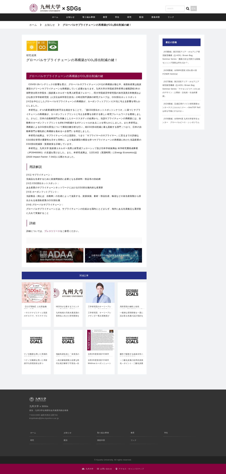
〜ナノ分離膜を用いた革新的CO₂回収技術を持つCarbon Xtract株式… (35, 363)
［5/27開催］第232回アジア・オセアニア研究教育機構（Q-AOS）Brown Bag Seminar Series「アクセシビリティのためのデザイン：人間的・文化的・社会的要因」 (181, 89)
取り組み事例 (88, 17)
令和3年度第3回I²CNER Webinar (98, 355)
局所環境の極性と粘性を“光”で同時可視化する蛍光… (131, 308)
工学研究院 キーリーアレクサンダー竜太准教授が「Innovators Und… (99, 316)
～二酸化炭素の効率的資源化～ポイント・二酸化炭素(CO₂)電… (131, 363)
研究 (129, 17)
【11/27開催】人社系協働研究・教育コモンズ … (35, 307)
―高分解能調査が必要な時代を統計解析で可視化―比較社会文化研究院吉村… (67, 363)
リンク (171, 17)
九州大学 (89, 469)
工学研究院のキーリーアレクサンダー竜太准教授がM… (99, 308)
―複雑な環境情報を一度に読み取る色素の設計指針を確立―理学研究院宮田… (131, 316)
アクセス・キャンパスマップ (131, 469)
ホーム (55, 17)
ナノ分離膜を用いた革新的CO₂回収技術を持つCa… (35, 355)
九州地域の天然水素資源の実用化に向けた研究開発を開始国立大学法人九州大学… (67, 318)
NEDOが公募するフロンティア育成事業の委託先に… (67, 307)
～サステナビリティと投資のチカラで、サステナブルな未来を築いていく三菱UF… (35, 318)
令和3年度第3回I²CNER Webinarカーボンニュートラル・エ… (99, 363)
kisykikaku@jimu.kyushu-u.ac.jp (44, 418)
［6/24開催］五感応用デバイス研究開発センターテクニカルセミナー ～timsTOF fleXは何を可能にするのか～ (182, 107)
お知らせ (70, 17)
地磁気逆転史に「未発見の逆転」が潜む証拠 (67, 355)
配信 (141, 17)
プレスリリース (52, 231)
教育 (105, 17)
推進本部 (155, 17)
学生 (117, 17)
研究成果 (31, 55)
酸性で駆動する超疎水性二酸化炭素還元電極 (131, 355)
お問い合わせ (106, 469)
